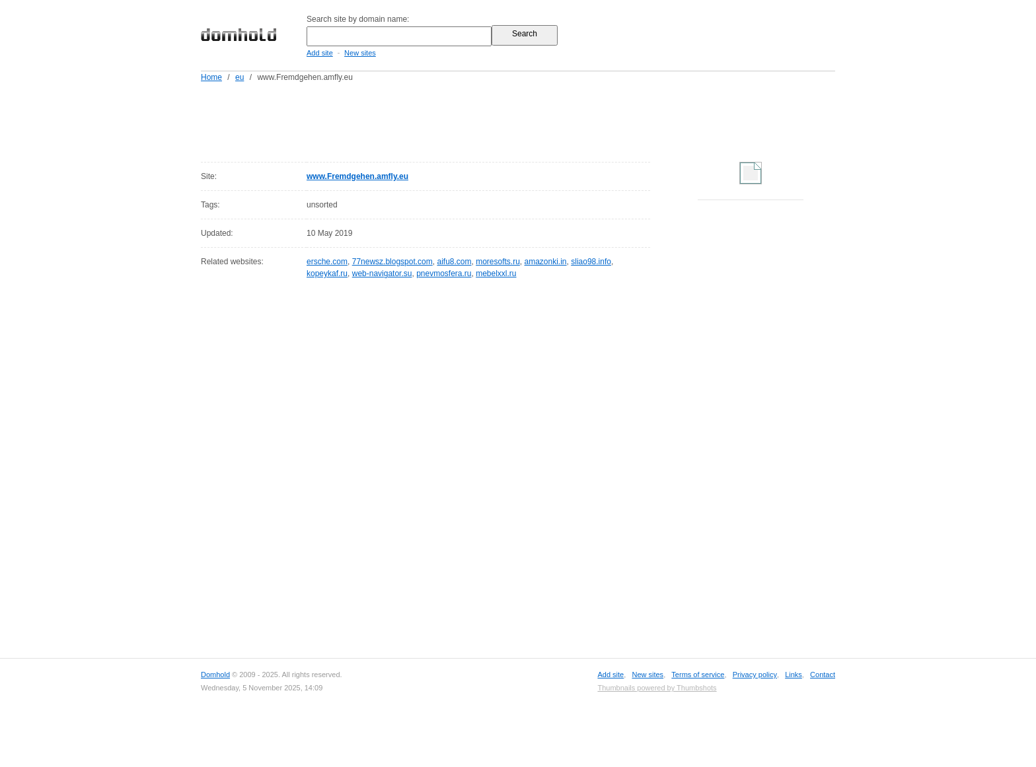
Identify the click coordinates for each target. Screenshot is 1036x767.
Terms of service (697, 674)
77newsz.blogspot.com (392, 261)
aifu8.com (454, 261)
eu (239, 77)
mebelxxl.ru (496, 273)
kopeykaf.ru (327, 273)
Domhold (215, 674)
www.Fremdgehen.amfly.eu (357, 176)
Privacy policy (755, 674)
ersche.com (327, 261)
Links (793, 674)
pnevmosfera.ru (443, 273)
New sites (360, 53)
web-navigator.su (382, 273)
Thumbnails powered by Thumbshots (656, 688)
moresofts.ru (498, 261)
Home (211, 77)
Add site (320, 53)
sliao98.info (591, 261)
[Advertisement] (543, 119)
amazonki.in (546, 261)
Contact (822, 674)
